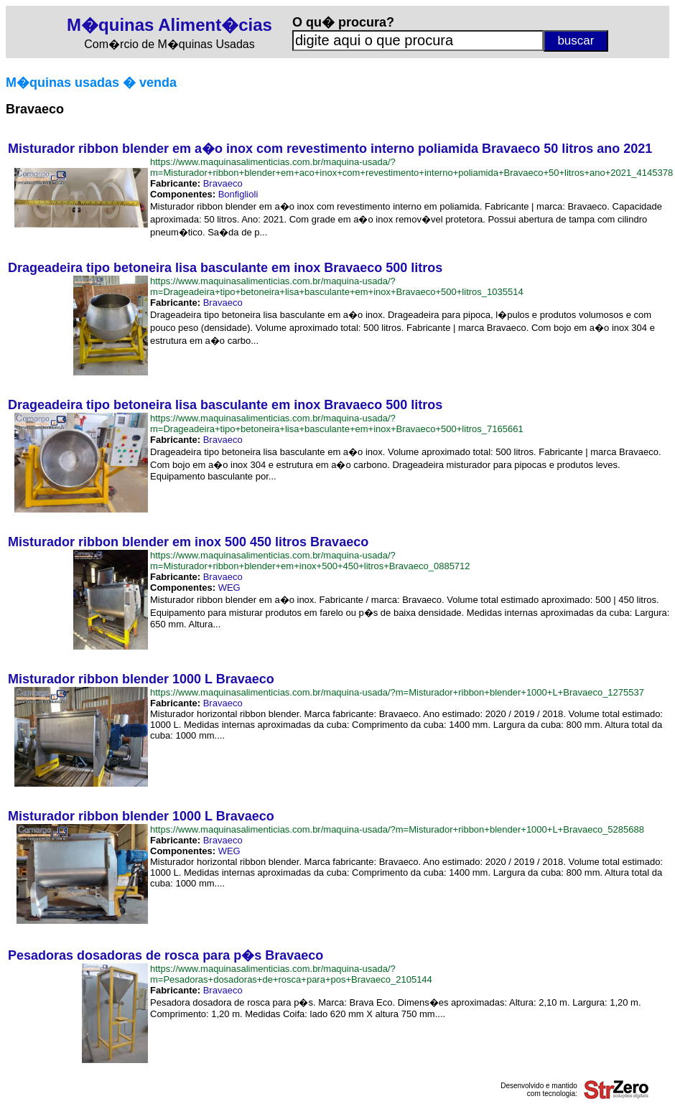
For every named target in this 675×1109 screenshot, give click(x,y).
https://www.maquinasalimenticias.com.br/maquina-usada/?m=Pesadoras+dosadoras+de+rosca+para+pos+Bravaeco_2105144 (291, 974)
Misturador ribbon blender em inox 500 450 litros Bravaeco (188, 542)
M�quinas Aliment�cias (169, 24)
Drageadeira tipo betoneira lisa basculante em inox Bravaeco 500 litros (225, 268)
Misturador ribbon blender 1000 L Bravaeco (141, 679)
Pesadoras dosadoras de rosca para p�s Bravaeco (165, 955)
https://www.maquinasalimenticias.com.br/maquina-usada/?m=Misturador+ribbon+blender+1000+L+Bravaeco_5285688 (397, 829)
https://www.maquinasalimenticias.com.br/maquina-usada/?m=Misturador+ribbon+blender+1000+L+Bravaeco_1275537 (397, 692)
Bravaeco (223, 183)
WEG (229, 587)
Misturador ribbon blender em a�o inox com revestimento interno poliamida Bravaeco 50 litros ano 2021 (330, 148)
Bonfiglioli (238, 194)
